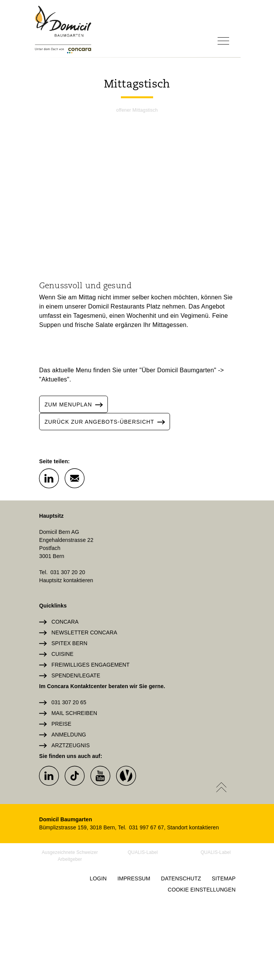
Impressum (133, 878)
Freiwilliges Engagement (90, 665)
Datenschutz (181, 878)
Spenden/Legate (75, 675)
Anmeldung (68, 734)
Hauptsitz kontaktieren (66, 580)
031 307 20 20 (67, 572)
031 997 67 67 (146, 827)
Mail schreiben (74, 713)
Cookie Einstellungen (202, 890)
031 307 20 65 (68, 702)
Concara (65, 622)
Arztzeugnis (70, 745)
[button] (49, 478)
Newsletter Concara (84, 632)
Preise (61, 724)
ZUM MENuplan (76, 404)
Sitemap (224, 878)
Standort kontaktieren (193, 827)
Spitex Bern (69, 643)
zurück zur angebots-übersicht (107, 421)
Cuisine (62, 654)
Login (98, 878)
